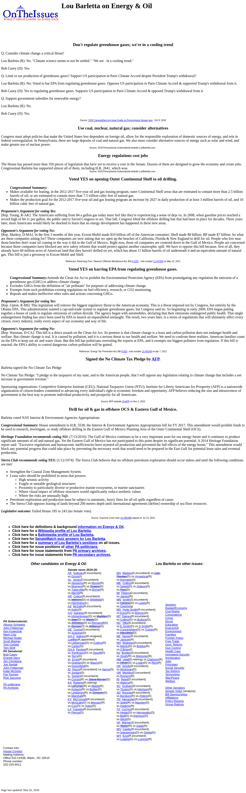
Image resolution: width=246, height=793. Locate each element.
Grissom (98, 692)
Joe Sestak (10, 664)
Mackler (140, 702)
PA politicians (11, 684)
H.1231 (135, 261)
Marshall (76, 696)
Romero (125, 676)
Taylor (124, 725)
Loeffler (72, 639)
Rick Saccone (12, 677)
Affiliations (171, 697)
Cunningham (128, 629)
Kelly (74, 609)
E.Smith (125, 626)
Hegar (124, 712)
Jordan (75, 672)
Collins (97, 642)
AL (69, 579)
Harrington (78, 603)
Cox (73, 706)
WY (118, 735)
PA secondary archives (91, 555)
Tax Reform (172, 671)
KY (70, 699)
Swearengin (127, 732)
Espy (123, 613)
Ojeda (148, 732)
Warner (126, 722)
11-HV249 (147, 351)
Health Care (173, 651)
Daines (126, 616)
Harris (106, 669)
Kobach (76, 689)
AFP (155, 359)
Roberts (78, 682)
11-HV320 (158, 261)
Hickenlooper (79, 616)
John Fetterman (13, 628)
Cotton (77, 596)
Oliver (124, 662)
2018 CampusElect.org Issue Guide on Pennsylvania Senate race (120, 120)
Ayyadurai (141, 576)
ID (69, 669)
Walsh (90, 619)
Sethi (123, 702)
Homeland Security (177, 654)
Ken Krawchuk (12, 631)
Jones (77, 579)
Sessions (77, 583)
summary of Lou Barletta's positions (68, 543)
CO (70, 613)
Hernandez (143, 712)
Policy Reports (174, 701)
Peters (125, 593)
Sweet (124, 586)
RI (117, 679)
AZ (70, 606)
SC (118, 686)
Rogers (94, 586)
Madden (102, 616)
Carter (75, 646)
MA (118, 573)
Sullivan (78, 573)
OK (118, 666)
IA (69, 659)
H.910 (124, 351)
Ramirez (138, 716)
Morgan (96, 702)
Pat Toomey (10, 674)
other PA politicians (81, 547)
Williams (94, 626)
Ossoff (97, 652)
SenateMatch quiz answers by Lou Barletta (70, 539)
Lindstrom (77, 692)
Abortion (170, 604)
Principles (171, 664)
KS (70, 682)
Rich (154, 662)
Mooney (76, 586)
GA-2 (71, 636)
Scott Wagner (12, 641)
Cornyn (126, 709)
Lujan (139, 662)
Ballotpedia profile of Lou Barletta (65, 535)
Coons (77, 629)
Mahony (76, 599)
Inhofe (126, 666)
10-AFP (126, 401)
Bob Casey (10, 654)
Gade (139, 725)
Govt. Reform (173, 644)
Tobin (88, 706)
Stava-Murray (97, 679)
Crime (169, 618)
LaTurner (77, 686)
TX (118, 709)
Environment (173, 631)
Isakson (81, 636)
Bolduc (141, 646)
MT (118, 616)
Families (170, 634)
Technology (172, 674)
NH (118, 642)
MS (118, 609)
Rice (123, 589)
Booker (126, 652)
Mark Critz (9, 634)
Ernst (75, 659)
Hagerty (125, 706)
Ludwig (124, 739)
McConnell (79, 699)
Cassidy (78, 709)
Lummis (143, 739)
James (124, 596)
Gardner (79, 613)
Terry (74, 656)
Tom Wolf (9, 648)
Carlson (125, 603)
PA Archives (10, 687)
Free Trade (172, 641)
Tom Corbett (11, 644)
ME (118, 583)
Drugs (169, 621)
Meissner (142, 656)
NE (118, 636)
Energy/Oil (172, 628)
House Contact (12, 751)
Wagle (95, 686)
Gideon (141, 586)
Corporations (173, 614)
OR (118, 672)
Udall (126, 659)
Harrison (142, 689)
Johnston (77, 623)
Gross (75, 576)
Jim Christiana (12, 661)
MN (118, 599)
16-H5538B (126, 518)
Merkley (127, 672)
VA (118, 722)
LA (69, 709)
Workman (126, 669)
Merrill (75, 593)
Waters (124, 682)
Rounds (127, 692)
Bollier (94, 689)
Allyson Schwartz (14, 624)
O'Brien (125, 649)
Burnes (75, 626)
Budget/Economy (176, 608)
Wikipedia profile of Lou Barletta (64, 531)
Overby (125, 606)
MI (118, 593)
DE (70, 629)
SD (118, 692)
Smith (126, 599)
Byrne (96, 589)
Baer (74, 619)
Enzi (125, 735)
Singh (124, 656)
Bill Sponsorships (176, 694)
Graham (76, 662)
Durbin (76, 676)
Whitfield (95, 599)
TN (118, 699)
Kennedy (126, 579)
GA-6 (71, 649)
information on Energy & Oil (100, 527)
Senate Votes (173, 691)
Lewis (142, 603)
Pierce (75, 712)
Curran (75, 679)
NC (118, 623)
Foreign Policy (174, 638)
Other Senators (175, 687)
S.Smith (144, 626)
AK (70, 573)
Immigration (172, 658)
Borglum (125, 696)
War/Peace (172, 677)
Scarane (76, 632)
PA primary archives (89, 551)
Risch (76, 669)
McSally (78, 606)
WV (118, 729)
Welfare (170, 681)
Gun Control (173, 648)
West (123, 719)
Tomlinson (77, 652)
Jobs (168, 661)
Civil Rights (172, 611)
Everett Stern (11, 658)
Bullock (142, 619)
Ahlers (143, 696)
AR (70, 596)
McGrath (76, 702)
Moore (96, 583)
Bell (122, 716)
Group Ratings (174, 704)
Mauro (94, 662)
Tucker (149, 629)
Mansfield (126, 632)
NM (118, 659)
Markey (127, 573)
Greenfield (78, 666)
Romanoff (98, 623)
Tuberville (77, 589)
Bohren (139, 613)
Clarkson (152, 659)
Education (171, 624)
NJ (118, 652)
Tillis (125, 623)
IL (69, 676)
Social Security (174, 667)
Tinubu (124, 689)
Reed (124, 679)
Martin (124, 646)
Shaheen (128, 642)
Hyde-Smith (129, 609)
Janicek (125, 639)
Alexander (128, 699)
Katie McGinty (12, 671)
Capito (127, 729)
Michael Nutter (12, 638)
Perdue (80, 649)
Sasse (126, 636)
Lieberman (78, 642)
